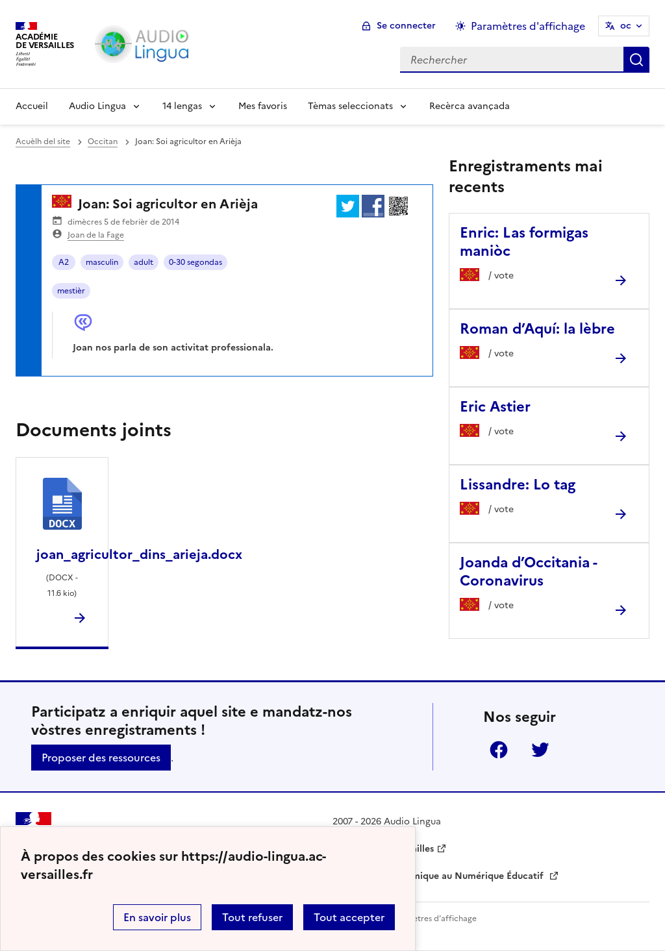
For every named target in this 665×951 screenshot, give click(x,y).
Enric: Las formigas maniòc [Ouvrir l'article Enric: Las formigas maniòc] (524, 242)
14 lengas (182, 106)
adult (143, 262)
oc (625, 25)
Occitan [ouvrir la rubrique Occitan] (103, 141)
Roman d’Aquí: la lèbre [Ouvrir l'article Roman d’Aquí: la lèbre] (537, 329)
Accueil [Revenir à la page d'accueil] (32, 106)
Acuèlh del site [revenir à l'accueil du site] (43, 141)
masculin (102, 262)
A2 (63, 262)
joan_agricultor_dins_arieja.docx (139, 554)
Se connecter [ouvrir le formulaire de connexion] (406, 25)
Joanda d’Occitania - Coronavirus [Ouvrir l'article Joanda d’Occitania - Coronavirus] (528, 571)
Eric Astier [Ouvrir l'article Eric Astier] (495, 406)
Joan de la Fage (96, 235)
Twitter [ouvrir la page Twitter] (540, 749)
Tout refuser (252, 917)
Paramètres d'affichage (433, 918)
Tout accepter (349, 917)
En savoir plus (157, 917)
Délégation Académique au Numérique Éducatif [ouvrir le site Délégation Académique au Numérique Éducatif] (439, 876)
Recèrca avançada (469, 106)
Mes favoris (262, 106)
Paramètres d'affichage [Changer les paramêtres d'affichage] (528, 26)
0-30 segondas (195, 262)
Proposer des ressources (101, 757)
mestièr (71, 291)
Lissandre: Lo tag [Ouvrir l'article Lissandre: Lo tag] (517, 484)
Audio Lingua (97, 106)
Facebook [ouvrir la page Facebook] (498, 749)
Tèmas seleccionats (350, 106)
